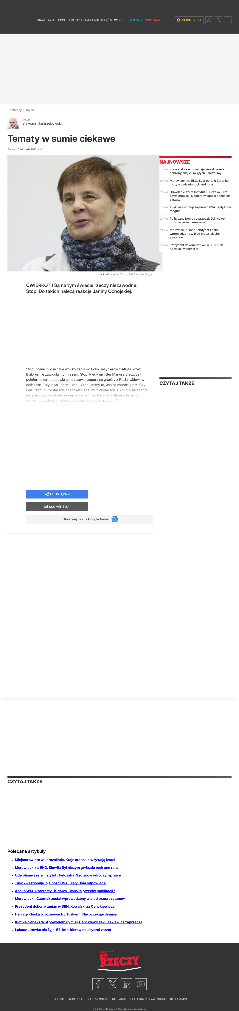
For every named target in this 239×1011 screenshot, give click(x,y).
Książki (106, 28)
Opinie (62, 28)
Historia (76, 28)
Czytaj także (176, 383)
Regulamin (178, 999)
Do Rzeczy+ (134, 28)
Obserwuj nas (83, 508)
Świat (51, 28)
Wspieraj (152, 28)
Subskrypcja (97, 999)
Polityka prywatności (148, 999)
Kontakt (75, 999)
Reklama (119, 999)
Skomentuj (125, 495)
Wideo (118, 28)
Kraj (41, 28)
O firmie (58, 999)
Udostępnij (60, 495)
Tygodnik (92, 28)
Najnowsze (174, 162)
